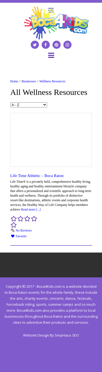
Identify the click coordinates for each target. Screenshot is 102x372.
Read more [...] (31, 209)
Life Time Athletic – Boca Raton (37, 175)
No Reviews (21, 230)
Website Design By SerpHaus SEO (51, 335)
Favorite (19, 236)
